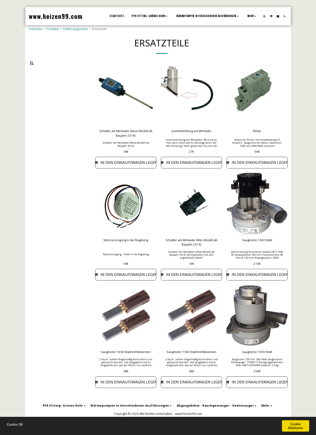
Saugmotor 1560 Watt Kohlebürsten (191, 364)
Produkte (52, 29)
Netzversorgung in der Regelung (126, 252)
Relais (257, 143)
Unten (42, 86)
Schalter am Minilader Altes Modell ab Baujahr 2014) (191, 254)
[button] (264, 16)
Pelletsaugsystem (75, 29)
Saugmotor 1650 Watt (257, 364)
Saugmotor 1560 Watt (257, 252)
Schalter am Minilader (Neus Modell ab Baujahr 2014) (125, 145)
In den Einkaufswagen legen (125, 174)
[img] (125, 106)
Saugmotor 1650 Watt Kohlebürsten (126, 364)
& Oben (44, 98)
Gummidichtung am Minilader (191, 143)
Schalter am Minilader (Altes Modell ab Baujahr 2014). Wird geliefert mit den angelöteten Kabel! (191, 266)
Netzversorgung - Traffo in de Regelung (126, 266)
